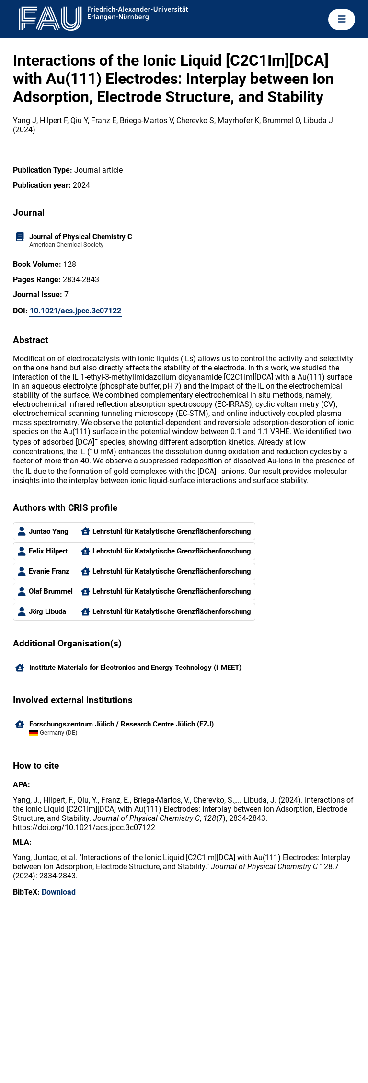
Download (59, 892)
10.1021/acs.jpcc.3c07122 (75, 310)
